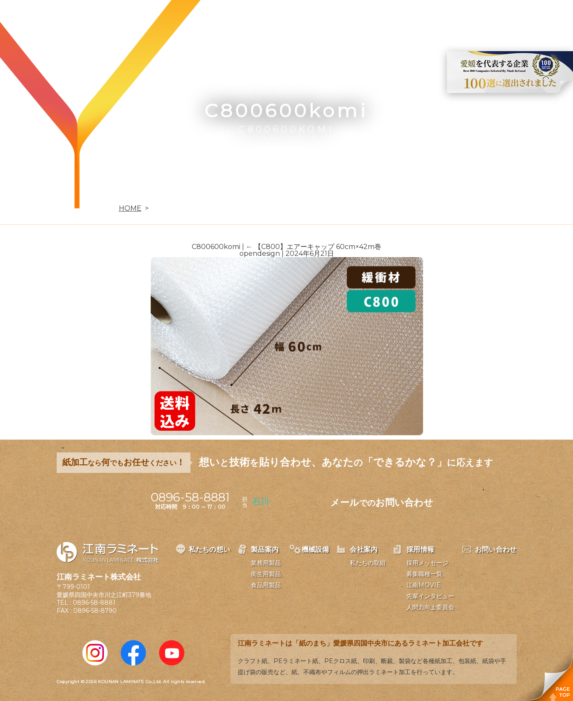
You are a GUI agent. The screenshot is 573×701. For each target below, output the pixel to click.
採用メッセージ (427, 563)
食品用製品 (266, 585)
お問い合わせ (469, 19)
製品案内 (264, 19)
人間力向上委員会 (430, 607)
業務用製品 (266, 563)
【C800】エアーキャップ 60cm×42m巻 (313, 247)
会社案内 (363, 19)
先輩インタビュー (430, 596)
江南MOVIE (423, 585)
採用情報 (412, 19)
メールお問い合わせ (381, 502)
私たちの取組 (368, 563)
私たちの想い (208, 19)
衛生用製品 (266, 574)
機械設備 (313, 19)
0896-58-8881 (94, 602)
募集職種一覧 (424, 574)
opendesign (259, 253)
